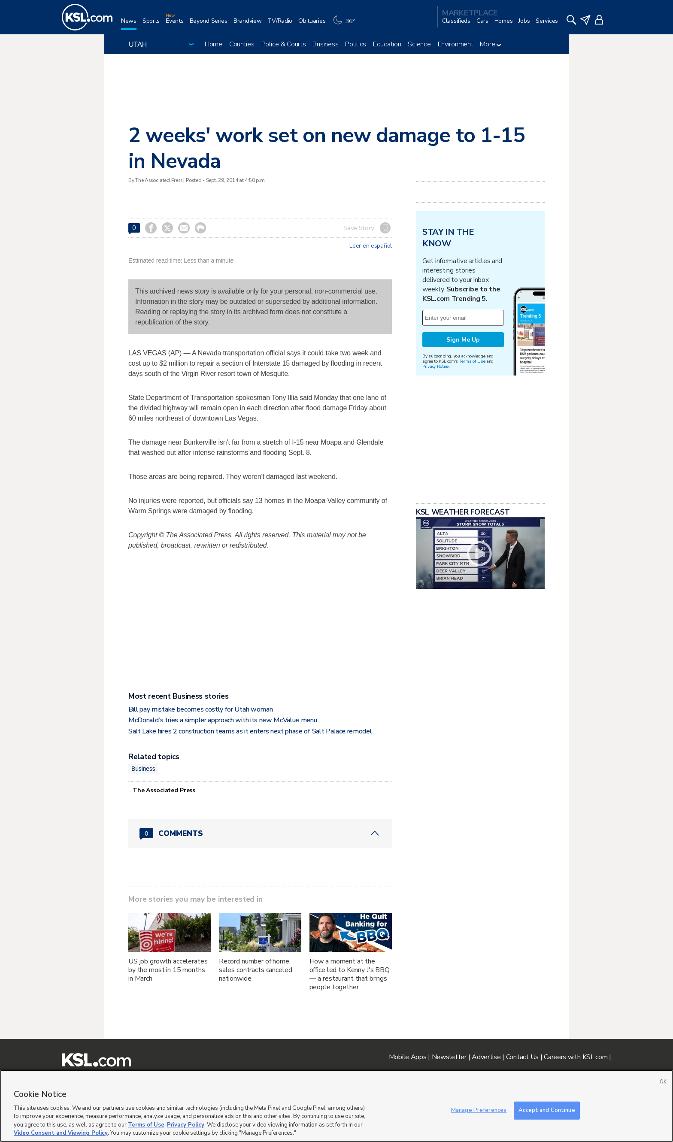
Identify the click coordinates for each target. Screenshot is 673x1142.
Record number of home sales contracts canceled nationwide (255, 970)
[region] (336, 1106)
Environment (455, 44)
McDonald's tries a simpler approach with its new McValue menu (222, 720)
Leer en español (370, 246)
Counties (242, 44)
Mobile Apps (408, 1057)
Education (387, 44)
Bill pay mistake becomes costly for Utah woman (200, 709)
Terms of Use (472, 361)
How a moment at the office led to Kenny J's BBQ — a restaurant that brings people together (349, 974)
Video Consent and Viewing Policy (61, 1133)
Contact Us (522, 1057)
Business (325, 44)
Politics (355, 44)
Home (213, 44)
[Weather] (346, 24)
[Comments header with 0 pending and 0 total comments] (260, 833)
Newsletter (449, 1057)
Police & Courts (283, 44)
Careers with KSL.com (575, 1057)
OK (663, 1081)
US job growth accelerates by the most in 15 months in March (168, 970)
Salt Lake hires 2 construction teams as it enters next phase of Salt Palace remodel (250, 731)
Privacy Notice (435, 366)
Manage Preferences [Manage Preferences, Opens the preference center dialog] (478, 1110)
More (490, 44)
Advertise (486, 1057)
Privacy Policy (185, 1125)
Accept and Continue (546, 1110)
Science (419, 44)
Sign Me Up (463, 340)
